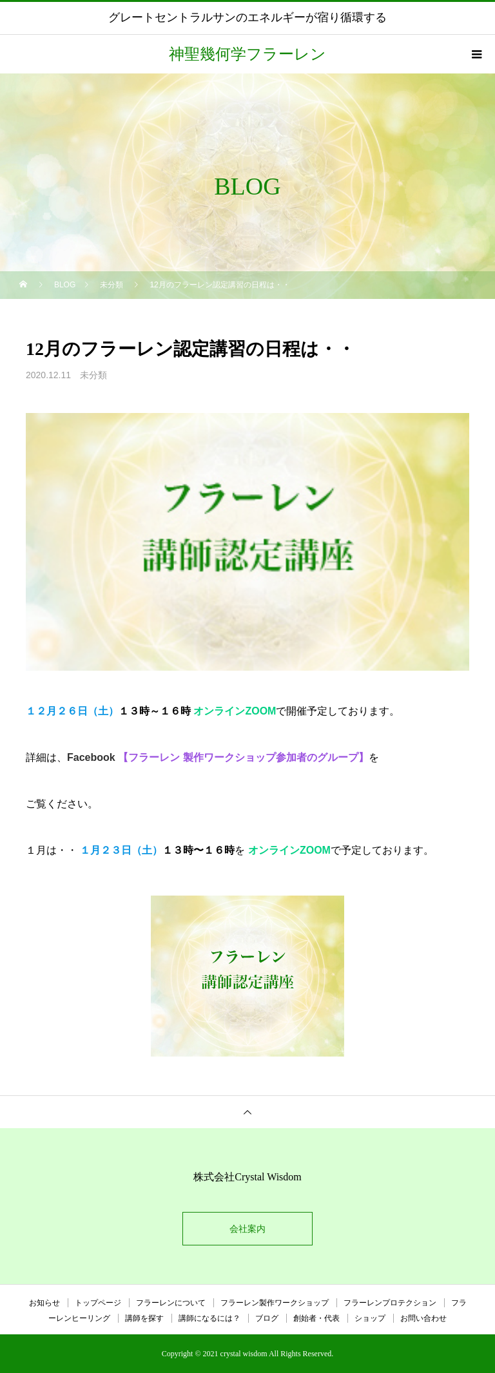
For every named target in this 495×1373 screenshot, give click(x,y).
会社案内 (247, 1229)
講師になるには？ (209, 1318)
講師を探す (144, 1318)
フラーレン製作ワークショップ (274, 1302)
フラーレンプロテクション (390, 1302)
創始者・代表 (316, 1318)
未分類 (93, 375)
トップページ (98, 1302)
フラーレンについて (171, 1302)
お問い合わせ (423, 1318)
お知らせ (44, 1302)
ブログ (266, 1318)
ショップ (369, 1318)
